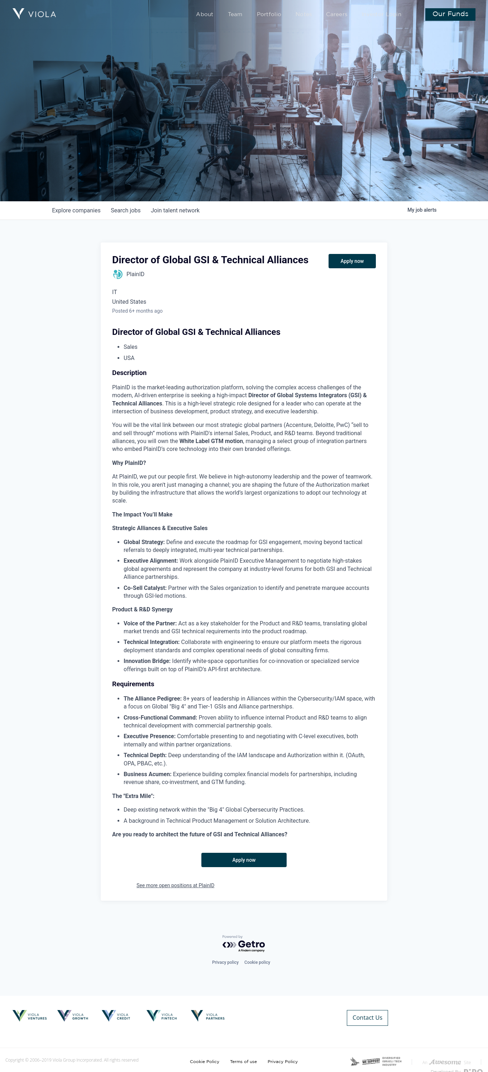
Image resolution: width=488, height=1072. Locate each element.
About (225, 15)
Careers (344, 15)
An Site (446, 1051)
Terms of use (243, 1050)
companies (77, 210)
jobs (127, 210)
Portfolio (283, 15)
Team (253, 15)
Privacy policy (225, 962)
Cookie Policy (204, 1050)
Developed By (457, 1060)
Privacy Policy (283, 1050)
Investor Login (383, 15)
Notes (313, 15)
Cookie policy (257, 962)
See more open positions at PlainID (175, 885)
